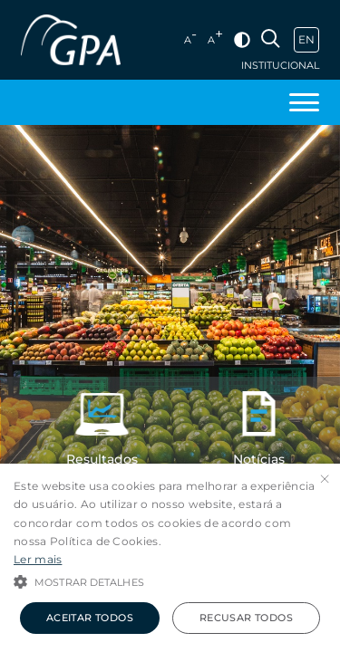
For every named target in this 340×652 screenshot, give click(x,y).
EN (306, 39)
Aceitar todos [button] (89, 617)
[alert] (170, 558)
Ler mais (38, 559)
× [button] (324, 479)
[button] (170, 580)
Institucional (280, 66)
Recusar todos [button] (246, 617)
